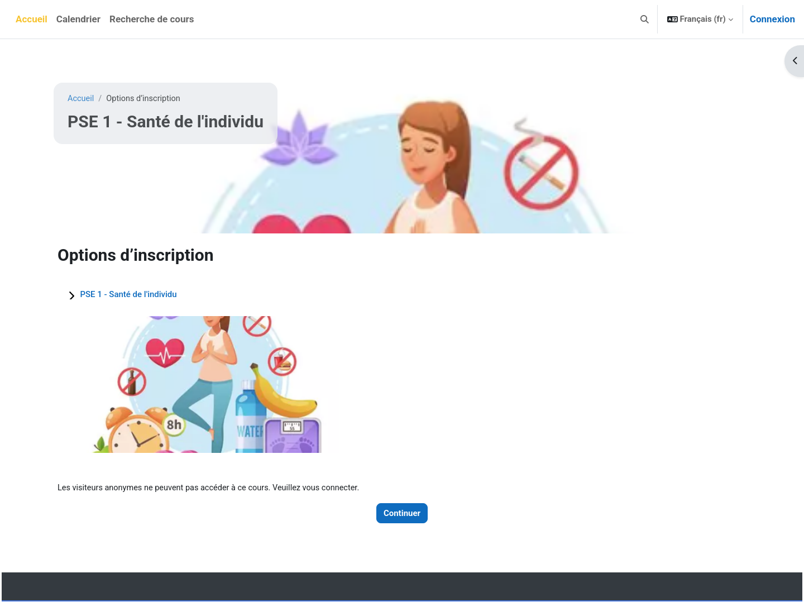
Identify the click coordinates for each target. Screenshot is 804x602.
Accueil (81, 99)
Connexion (772, 19)
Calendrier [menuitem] (78, 19)
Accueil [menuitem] (31, 19)
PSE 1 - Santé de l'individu (128, 294)
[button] (644, 19)
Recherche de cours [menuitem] (151, 19)
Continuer (402, 513)
